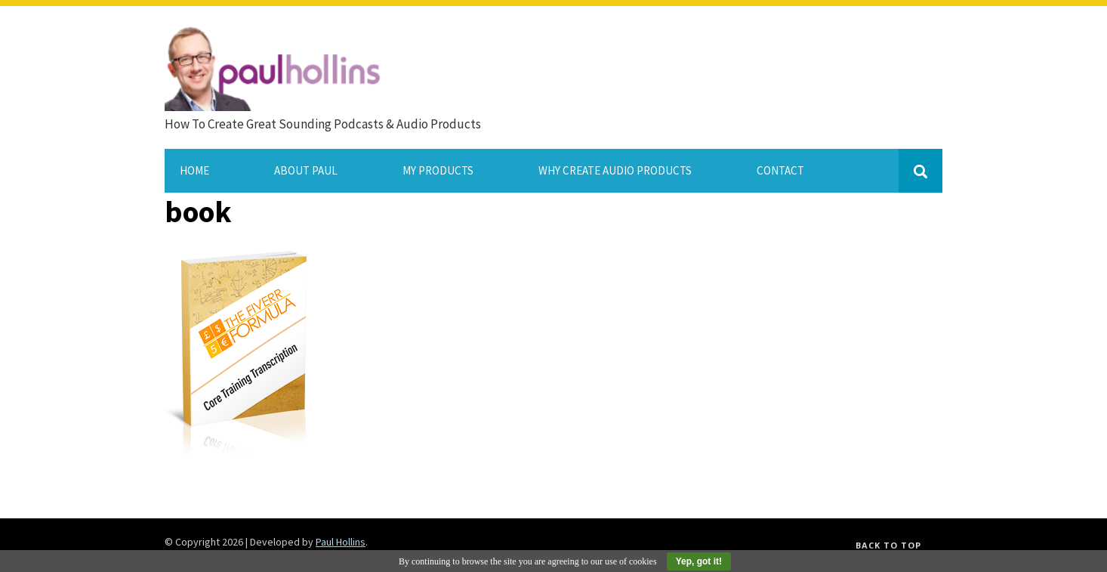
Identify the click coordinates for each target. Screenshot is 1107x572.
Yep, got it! (699, 561)
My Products (437, 170)
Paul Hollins (340, 542)
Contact (780, 170)
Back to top (888, 545)
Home (194, 170)
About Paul (306, 170)
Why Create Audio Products (615, 170)
